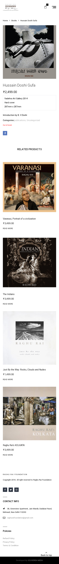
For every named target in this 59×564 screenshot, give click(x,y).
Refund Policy (8, 538)
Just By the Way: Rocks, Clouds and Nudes (24, 369)
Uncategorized (33, 120)
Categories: (8, 120)
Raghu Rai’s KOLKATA (14, 445)
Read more (8, 228)
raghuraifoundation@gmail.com (20, 518)
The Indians (8, 294)
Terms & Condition (11, 545)
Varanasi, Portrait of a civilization (19, 218)
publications (20, 120)
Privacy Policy (8, 542)
